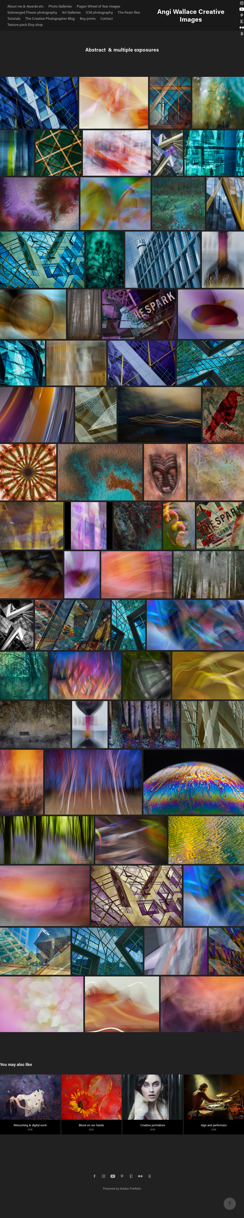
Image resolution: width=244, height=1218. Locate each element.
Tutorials (13, 18)
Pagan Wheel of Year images (98, 6)
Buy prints (88, 18)
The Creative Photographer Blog (50, 18)
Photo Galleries (60, 6)
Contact (106, 18)
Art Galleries (71, 12)
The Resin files (129, 12)
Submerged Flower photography (32, 12)
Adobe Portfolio (130, 1188)
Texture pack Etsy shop (25, 24)
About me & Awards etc (25, 6)
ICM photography (99, 12)
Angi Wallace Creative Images (192, 15)
